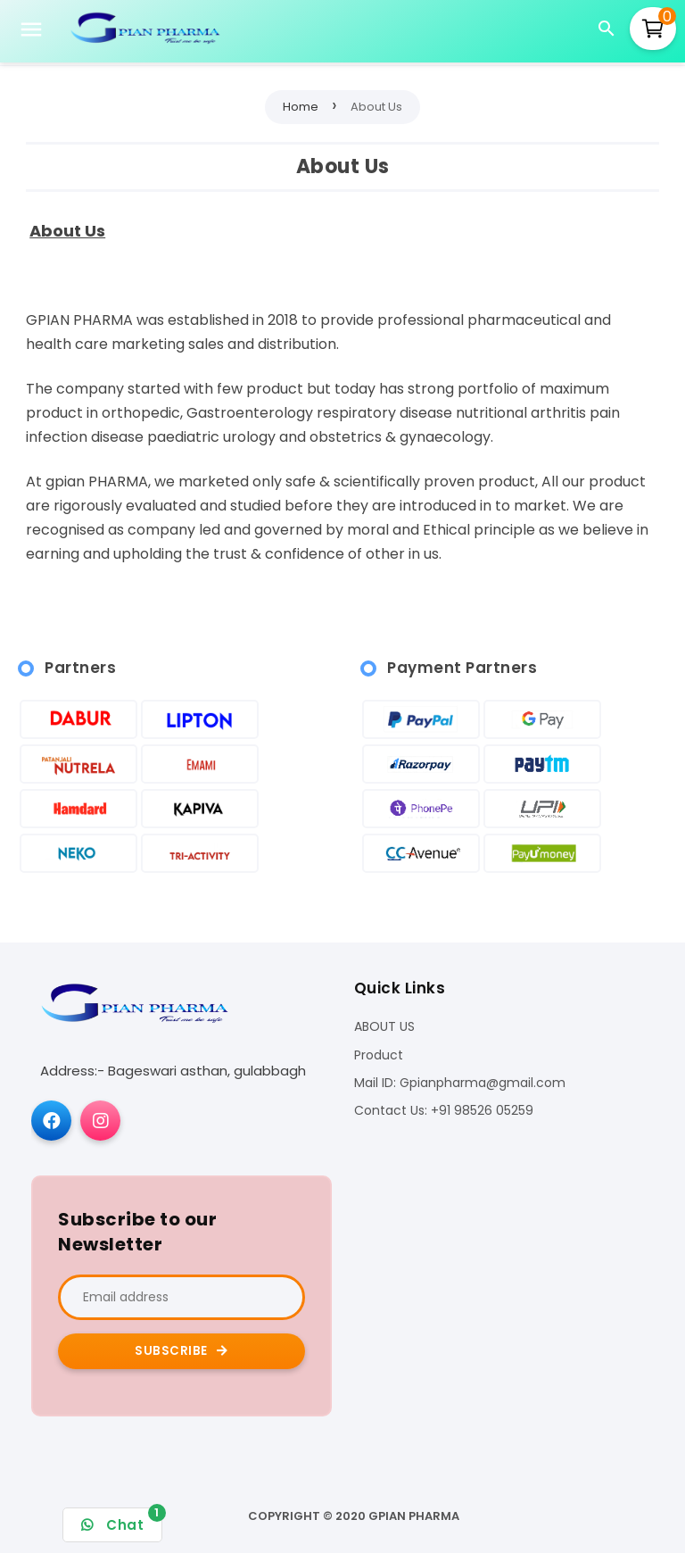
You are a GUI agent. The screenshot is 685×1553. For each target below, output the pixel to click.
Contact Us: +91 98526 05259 (443, 1110)
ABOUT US (384, 1026)
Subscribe (181, 1350)
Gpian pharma (413, 1515)
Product (378, 1055)
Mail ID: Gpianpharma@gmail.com (459, 1083)
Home (300, 106)
